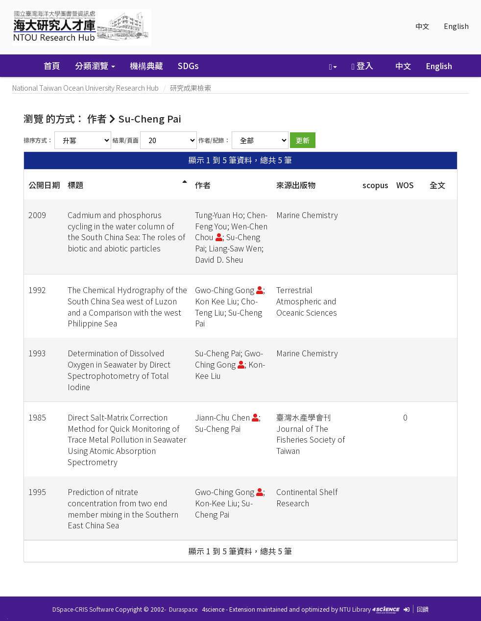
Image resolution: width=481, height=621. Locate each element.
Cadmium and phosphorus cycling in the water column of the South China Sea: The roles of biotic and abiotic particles (126, 231)
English (456, 26)
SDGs (188, 65)
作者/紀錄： (214, 140)
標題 (75, 185)
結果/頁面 (126, 140)
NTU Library (355, 609)
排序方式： (38, 140)
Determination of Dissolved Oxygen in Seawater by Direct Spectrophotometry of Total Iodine (119, 370)
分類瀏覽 (95, 65)
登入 (362, 65)
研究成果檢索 (190, 88)
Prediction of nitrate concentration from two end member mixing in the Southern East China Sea (123, 508)
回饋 (423, 609)
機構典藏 (146, 65)
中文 (422, 26)
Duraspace (183, 609)
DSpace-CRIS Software (83, 609)
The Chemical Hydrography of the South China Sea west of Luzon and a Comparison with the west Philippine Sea (127, 306)
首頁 (52, 65)
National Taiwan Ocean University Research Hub (85, 88)
